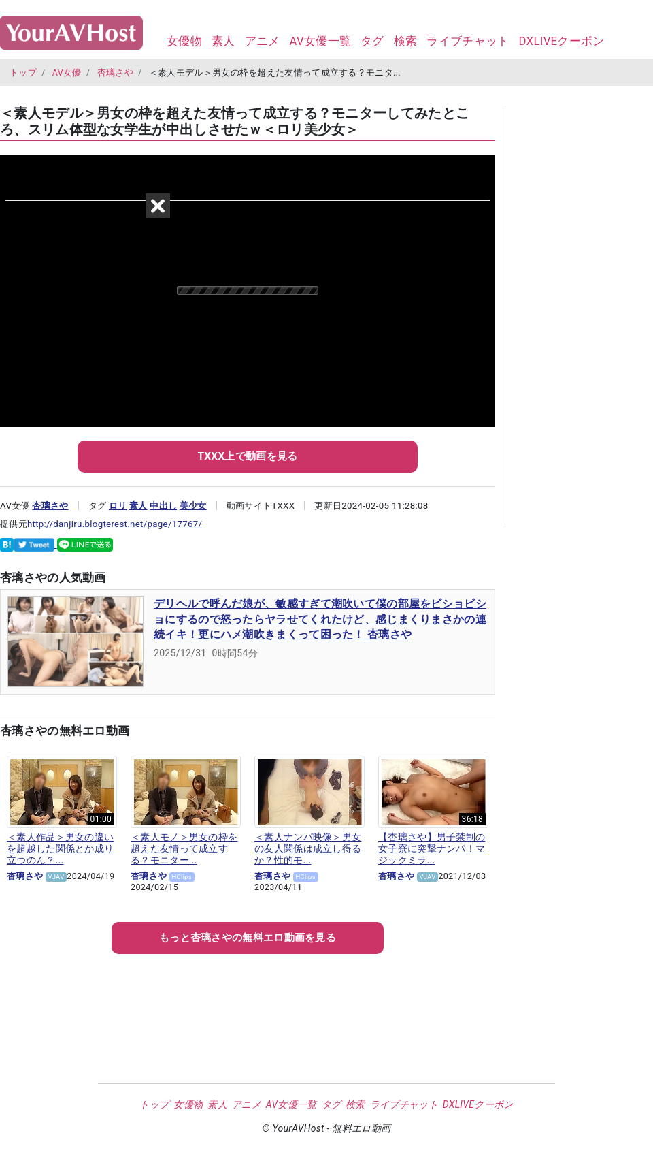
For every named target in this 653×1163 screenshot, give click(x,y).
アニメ (262, 41)
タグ (372, 41)
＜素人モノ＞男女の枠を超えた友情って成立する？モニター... (184, 848)
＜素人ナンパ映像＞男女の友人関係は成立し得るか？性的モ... (307, 848)
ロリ (118, 505)
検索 (406, 41)
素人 (223, 41)
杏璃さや (115, 72)
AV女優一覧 (320, 41)
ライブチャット (467, 41)
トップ (23, 72)
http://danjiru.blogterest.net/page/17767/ (114, 524)
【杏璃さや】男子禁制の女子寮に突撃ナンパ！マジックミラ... (431, 848)
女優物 (184, 41)
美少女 (193, 505)
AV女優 (67, 72)
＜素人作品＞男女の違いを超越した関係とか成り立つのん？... (60, 848)
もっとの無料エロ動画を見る (247, 937)
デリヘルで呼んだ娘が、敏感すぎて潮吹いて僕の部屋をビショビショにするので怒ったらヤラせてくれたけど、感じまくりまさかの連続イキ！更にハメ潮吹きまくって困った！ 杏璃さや (320, 619)
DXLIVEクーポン (561, 41)
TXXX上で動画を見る (247, 456)
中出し (163, 505)
